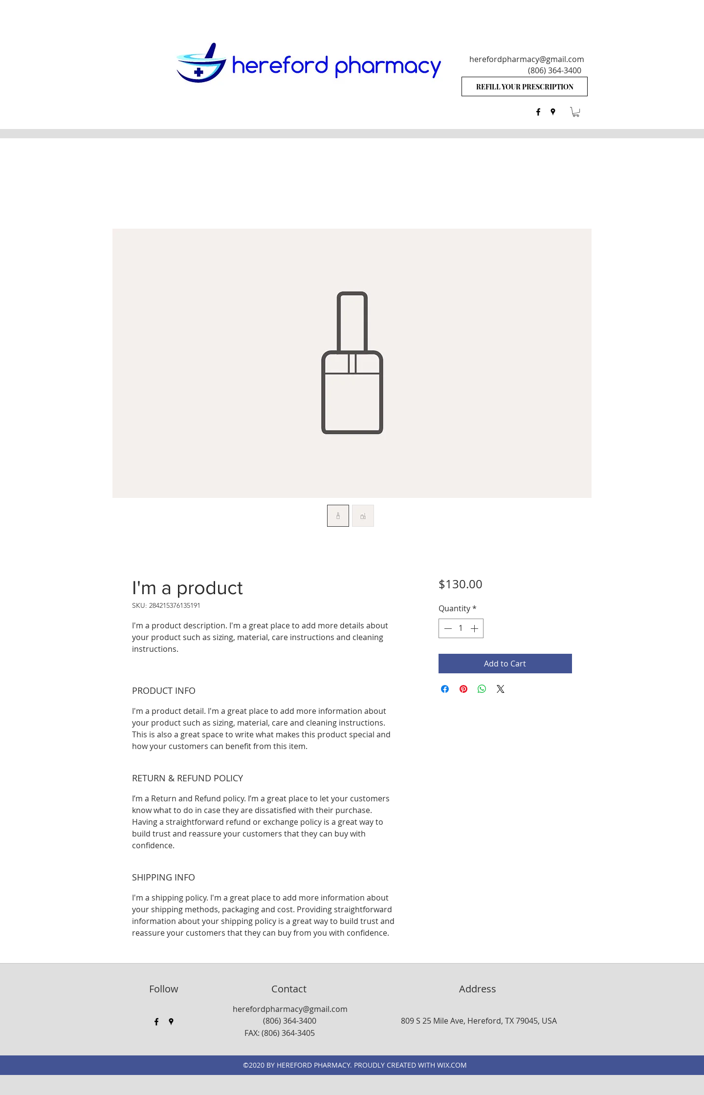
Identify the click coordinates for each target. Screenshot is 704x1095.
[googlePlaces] (553, 112)
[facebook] (538, 112)
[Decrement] (447, 628)
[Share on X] (500, 689)
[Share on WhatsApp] (482, 689)
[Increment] (475, 628)
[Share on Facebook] (445, 689)
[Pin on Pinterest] (463, 689)
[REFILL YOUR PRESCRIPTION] (525, 86)
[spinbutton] (461, 628)
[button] (576, 112)
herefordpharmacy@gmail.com (526, 59)
